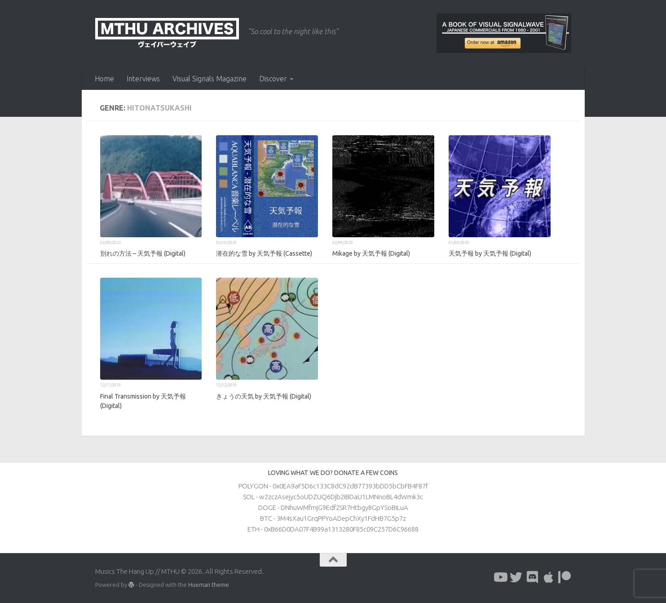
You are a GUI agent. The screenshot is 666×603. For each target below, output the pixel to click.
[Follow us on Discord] (532, 577)
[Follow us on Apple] (548, 577)
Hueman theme (208, 584)
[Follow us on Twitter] (516, 577)
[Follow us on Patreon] (564, 577)
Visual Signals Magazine (209, 79)
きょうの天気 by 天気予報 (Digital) (263, 396)
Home (104, 79)
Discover (273, 79)
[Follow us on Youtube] (500, 577)
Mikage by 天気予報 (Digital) (371, 253)
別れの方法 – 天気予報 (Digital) (142, 253)
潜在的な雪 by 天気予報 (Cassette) (264, 253)
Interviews (143, 79)
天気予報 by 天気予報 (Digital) (490, 253)
